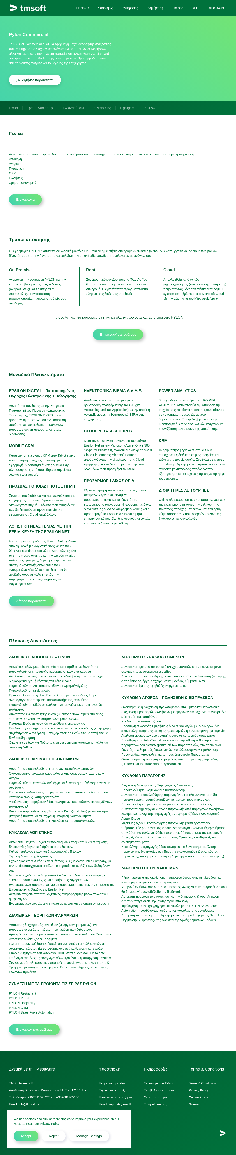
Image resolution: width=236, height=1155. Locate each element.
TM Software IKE (21, 1083)
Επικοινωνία (215, 8)
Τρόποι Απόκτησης (40, 108)
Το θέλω (149, 108)
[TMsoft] (222, 1133)
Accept (26, 1136)
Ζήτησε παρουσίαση (31, 601)
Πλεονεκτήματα (73, 108)
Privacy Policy (198, 1090)
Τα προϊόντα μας (155, 1104)
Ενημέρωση (154, 8)
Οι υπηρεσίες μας (156, 1097)
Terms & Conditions (202, 1083)
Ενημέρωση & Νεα (112, 1083)
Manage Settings (89, 1136)
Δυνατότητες (102, 108)
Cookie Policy (198, 1097)
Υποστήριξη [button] (106, 8)
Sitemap (194, 1104)
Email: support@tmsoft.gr (116, 1104)
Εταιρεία (177, 8)
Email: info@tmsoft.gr (24, 1104)
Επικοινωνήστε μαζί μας (118, 334)
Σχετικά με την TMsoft (159, 1083)
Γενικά (13, 108)
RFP (195, 8)
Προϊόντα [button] (82, 8)
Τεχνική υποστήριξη (112, 1090)
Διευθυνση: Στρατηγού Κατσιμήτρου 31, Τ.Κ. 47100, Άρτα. (49, 1090)
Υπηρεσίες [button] (130, 8)
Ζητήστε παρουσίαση (35, 80)
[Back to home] (28, 8)
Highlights (127, 108)
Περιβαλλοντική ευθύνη (160, 1090)
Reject (54, 1136)
